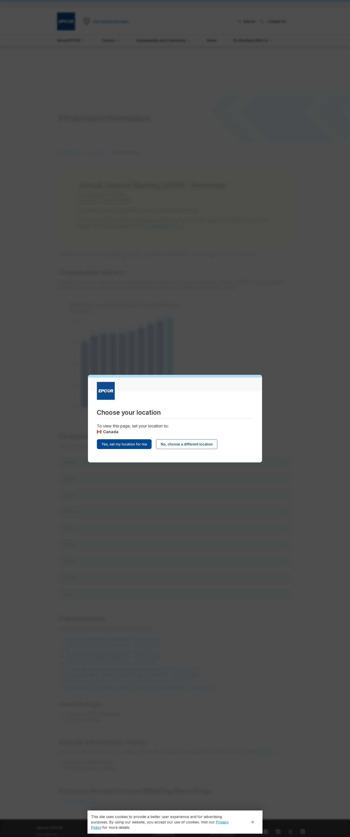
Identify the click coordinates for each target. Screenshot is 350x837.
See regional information (111, 21)
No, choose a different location (187, 444)
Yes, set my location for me (124, 444)
